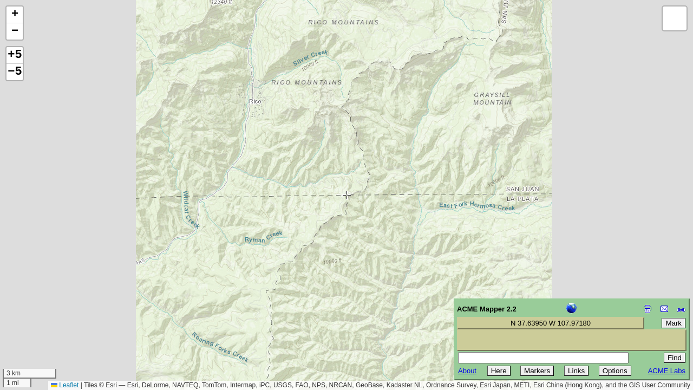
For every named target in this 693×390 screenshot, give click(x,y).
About (467, 371)
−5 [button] (15, 72)
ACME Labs (666, 371)
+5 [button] (15, 55)
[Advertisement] (57, 313)
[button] (14, 14)
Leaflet (65, 385)
